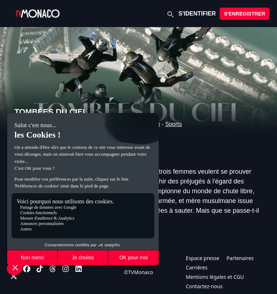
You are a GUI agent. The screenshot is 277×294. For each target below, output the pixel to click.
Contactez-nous (204, 286)
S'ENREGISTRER (244, 14)
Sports (173, 124)
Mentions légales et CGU (215, 276)
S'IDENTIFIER (197, 13)
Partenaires (240, 258)
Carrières (196, 267)
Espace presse (202, 258)
